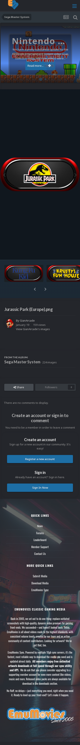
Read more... (39, 66)
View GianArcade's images (33, 329)
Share (18, 387)
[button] (34, 289)
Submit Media (40, 576)
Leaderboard (40, 540)
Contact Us (40, 554)
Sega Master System (22, 362)
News (40, 526)
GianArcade (27, 320)
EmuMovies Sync (40, 590)
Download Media (40, 583)
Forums (40, 533)
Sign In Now (40, 487)
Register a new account (40, 459)
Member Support (40, 547)
